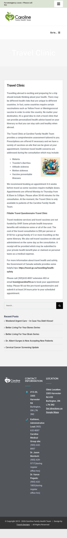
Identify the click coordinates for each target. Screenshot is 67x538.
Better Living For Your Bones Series (23, 327)
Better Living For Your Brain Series (22, 334)
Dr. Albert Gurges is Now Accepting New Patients (29, 341)
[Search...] (30, 305)
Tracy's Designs (23, 525)
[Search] (59, 305)
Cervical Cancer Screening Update (22, 347)
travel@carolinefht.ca (23, 282)
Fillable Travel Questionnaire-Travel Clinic (27, 213)
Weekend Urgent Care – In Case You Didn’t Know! (29, 321)
